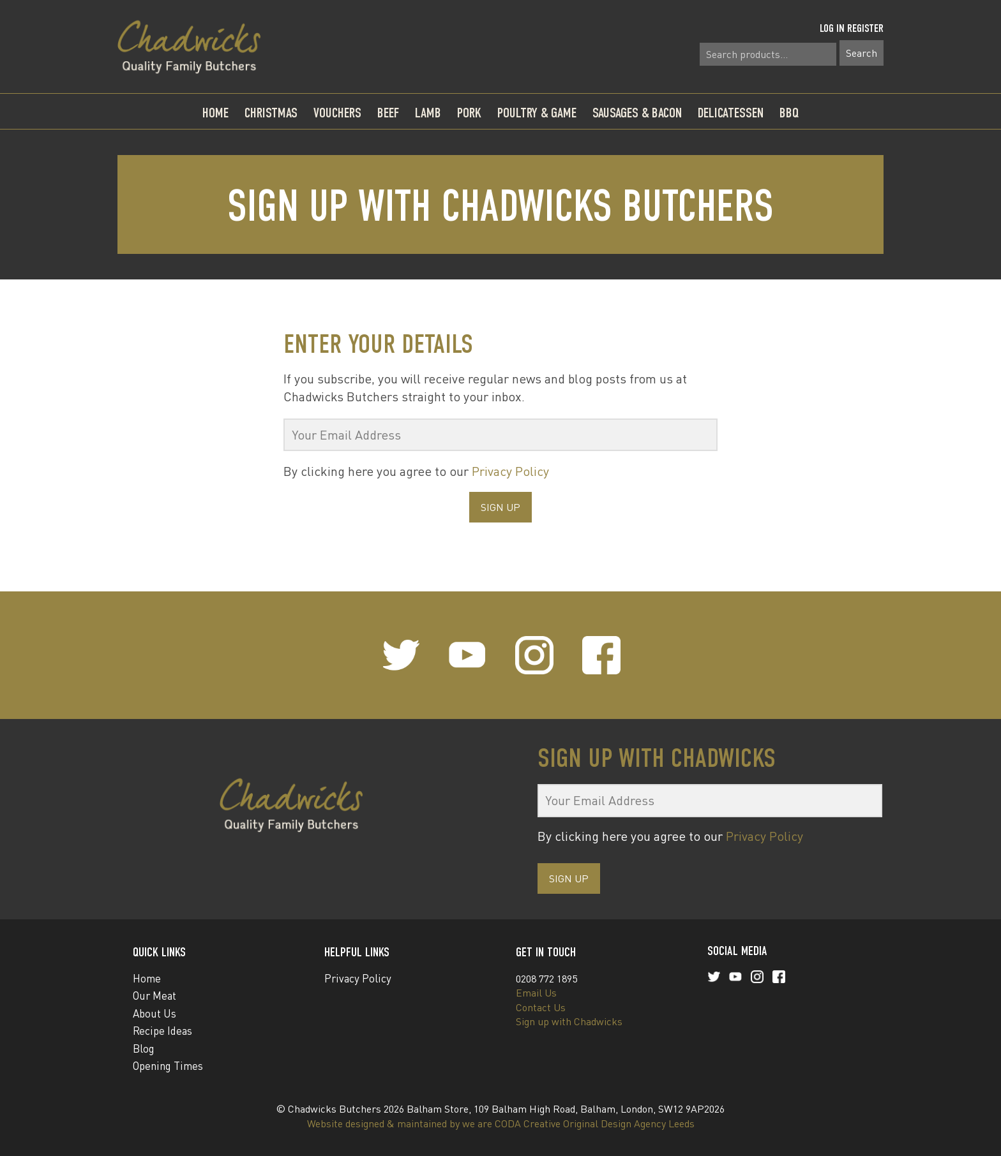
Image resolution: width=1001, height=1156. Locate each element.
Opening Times (168, 1065)
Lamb (428, 112)
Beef (388, 112)
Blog (143, 1048)
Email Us (536, 992)
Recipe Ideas (162, 1030)
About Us (154, 1013)
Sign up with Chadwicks (569, 1021)
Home (215, 112)
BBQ (789, 112)
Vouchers (337, 112)
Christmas (271, 112)
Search (861, 53)
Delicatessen (731, 112)
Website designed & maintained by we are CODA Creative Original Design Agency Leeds (501, 1123)
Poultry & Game (536, 112)
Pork (469, 112)
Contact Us (541, 1007)
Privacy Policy (510, 471)
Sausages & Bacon (637, 112)
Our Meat (154, 995)
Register (865, 28)
